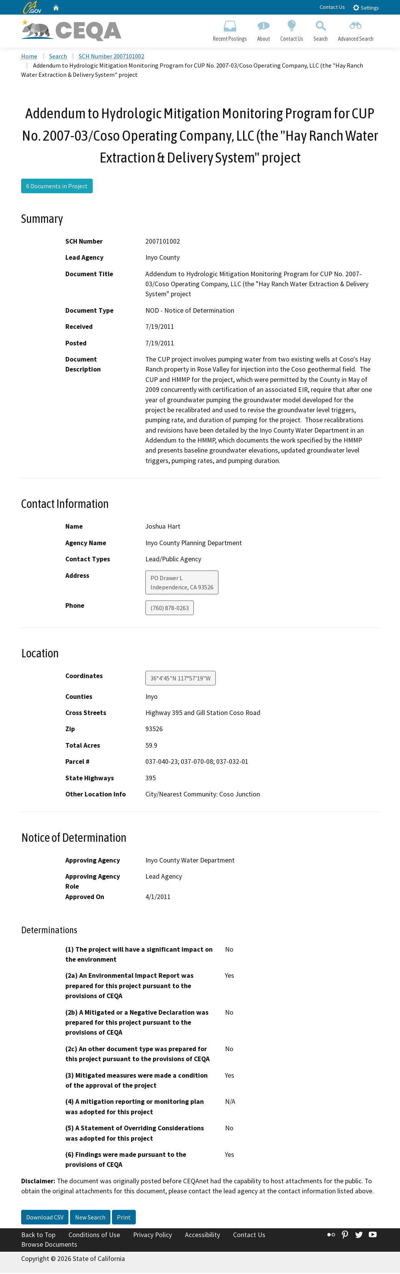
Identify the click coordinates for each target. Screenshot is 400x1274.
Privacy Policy (152, 1235)
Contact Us (332, 6)
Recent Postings (229, 29)
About (263, 29)
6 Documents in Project (57, 187)
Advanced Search (356, 29)
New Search (90, 1218)
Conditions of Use (94, 1235)
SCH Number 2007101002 (111, 57)
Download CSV (44, 1218)
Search (321, 29)
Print (124, 1218)
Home (29, 57)
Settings (365, 7)
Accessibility (202, 1235)
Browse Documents (49, 1245)
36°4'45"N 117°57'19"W (180, 679)
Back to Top (38, 1235)
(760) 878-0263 (169, 608)
